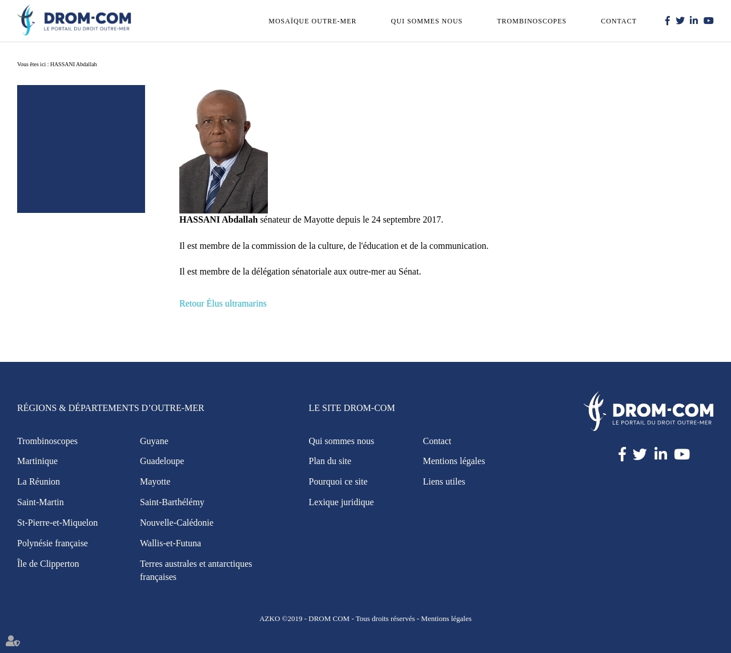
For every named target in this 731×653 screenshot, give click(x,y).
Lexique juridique (341, 502)
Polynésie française (52, 543)
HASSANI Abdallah (73, 64)
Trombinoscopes (532, 21)
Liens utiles (444, 481)
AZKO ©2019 (280, 618)
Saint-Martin (40, 502)
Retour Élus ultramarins (223, 303)
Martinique (37, 461)
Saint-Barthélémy (172, 502)
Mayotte (155, 481)
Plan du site (330, 461)
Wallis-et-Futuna (170, 543)
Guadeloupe (162, 461)
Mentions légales (454, 461)
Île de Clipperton (48, 564)
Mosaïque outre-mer (312, 21)
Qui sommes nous (427, 21)
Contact (619, 21)
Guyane (154, 441)
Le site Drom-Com (352, 408)
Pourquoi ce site (338, 481)
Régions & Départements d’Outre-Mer (110, 408)
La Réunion (38, 481)
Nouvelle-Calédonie (177, 522)
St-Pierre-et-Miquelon (57, 522)
